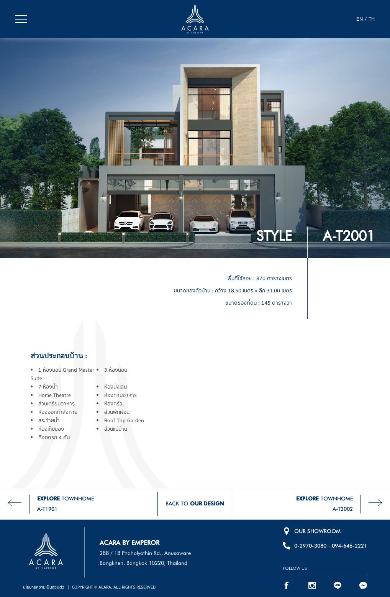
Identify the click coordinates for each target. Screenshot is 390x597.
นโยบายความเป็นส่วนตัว (43, 587)
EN (359, 19)
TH (372, 19)
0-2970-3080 (310, 546)
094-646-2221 (349, 546)
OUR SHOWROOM (317, 531)
